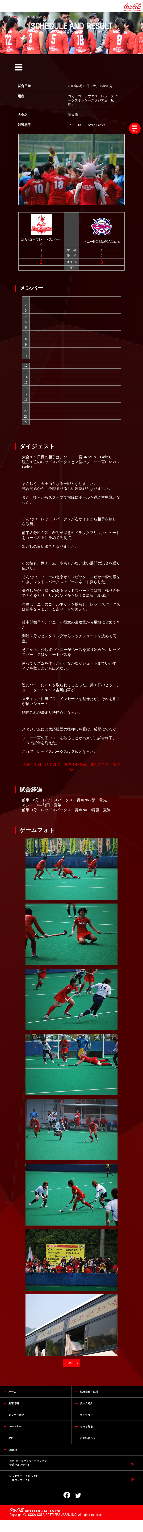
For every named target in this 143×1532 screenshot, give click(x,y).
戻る (71, 1363)
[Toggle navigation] (135, 128)
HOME (14, 16)
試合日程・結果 (34, 16)
